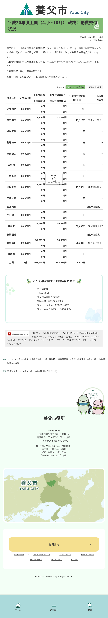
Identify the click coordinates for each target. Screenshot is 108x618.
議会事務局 (50, 359)
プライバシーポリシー (41, 554)
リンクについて (65, 554)
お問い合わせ (19, 554)
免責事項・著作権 (87, 554)
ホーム (10, 359)
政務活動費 (63, 359)
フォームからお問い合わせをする (54, 309)
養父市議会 (37, 359)
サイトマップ (56, 559)
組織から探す (22, 359)
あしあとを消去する (55, 371)
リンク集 (74, 559)
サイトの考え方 (36, 559)
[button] (75, 87)
